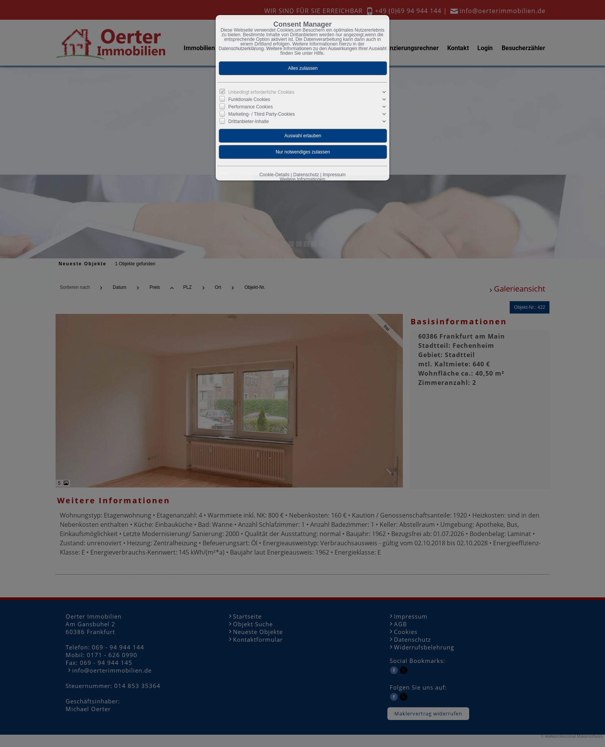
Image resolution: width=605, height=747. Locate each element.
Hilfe (318, 53)
